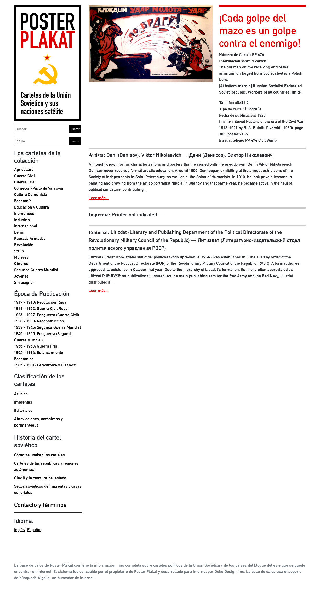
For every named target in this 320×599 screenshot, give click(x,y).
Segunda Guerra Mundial (36, 269)
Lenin (19, 232)
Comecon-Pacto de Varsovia (38, 188)
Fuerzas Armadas (30, 238)
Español (34, 529)
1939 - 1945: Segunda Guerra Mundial (47, 327)
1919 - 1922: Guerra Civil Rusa (41, 308)
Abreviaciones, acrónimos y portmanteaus (38, 422)
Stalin (19, 251)
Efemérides (24, 213)
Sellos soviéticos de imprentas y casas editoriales (48, 489)
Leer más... (99, 197)
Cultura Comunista (30, 194)
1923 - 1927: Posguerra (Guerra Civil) (46, 314)
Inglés (19, 529)
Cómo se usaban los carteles (39, 454)
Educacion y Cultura (31, 207)
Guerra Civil (24, 175)
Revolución (23, 244)
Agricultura (24, 169)
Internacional (25, 225)
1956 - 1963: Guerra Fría (35, 346)
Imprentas (23, 402)
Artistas (21, 393)
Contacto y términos (40, 504)
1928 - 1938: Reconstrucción (39, 321)
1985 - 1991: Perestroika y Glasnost (45, 364)
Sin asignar (24, 282)
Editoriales (23, 410)
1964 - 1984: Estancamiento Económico (38, 355)
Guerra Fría (24, 182)
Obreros (21, 263)
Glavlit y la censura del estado (40, 477)
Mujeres (21, 257)
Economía (23, 200)
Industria (22, 219)
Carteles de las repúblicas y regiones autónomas (46, 466)
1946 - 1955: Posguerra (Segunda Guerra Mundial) (43, 336)
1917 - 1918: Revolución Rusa (40, 302)
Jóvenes (21, 276)
